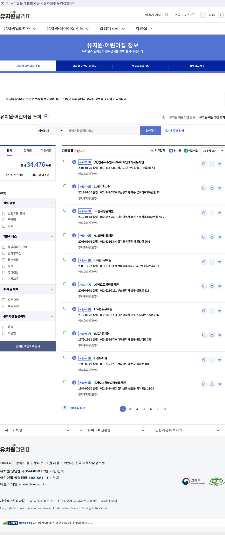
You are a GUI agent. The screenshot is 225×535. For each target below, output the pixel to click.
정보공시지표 (197, 66)
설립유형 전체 (14, 213)
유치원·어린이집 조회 (28, 66)
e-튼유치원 (101, 360)
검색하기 (149, 131)
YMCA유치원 (102, 335)
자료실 (141, 28)
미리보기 (203, 164)
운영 (8, 327)
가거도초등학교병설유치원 (111, 385)
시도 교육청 (13, 433)
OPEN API (69, 504)
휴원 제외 (11, 300)
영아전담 (11, 272)
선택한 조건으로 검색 (28, 346)
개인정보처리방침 (13, 504)
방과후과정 (12, 253)
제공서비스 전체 (15, 247)
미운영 (9, 333)
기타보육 (11, 279)
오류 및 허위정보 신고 (44, 504)
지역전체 (42, 131)
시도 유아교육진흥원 (95, 433)
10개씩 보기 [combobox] (209, 151)
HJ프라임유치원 (104, 236)
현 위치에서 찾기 (141, 66)
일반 (8, 266)
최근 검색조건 (40, 175)
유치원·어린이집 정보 (65, 28)
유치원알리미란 (17, 28)
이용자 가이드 (156, 14)
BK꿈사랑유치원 (104, 211)
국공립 (9, 219)
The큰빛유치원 (104, 310)
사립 (8, 226)
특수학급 (11, 260)
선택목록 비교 (77, 411)
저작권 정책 (115, 504)
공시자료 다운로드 (91, 504)
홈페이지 (211, 164)
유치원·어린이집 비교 (84, 66)
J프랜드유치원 (103, 261)
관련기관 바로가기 (168, 433)
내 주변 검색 (177, 131)
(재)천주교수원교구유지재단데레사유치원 (121, 162)
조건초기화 (17, 175)
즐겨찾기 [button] (219, 164)
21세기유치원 (103, 187)
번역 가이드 (185, 14)
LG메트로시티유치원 (107, 286)
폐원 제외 (11, 306)
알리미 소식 (109, 28)
